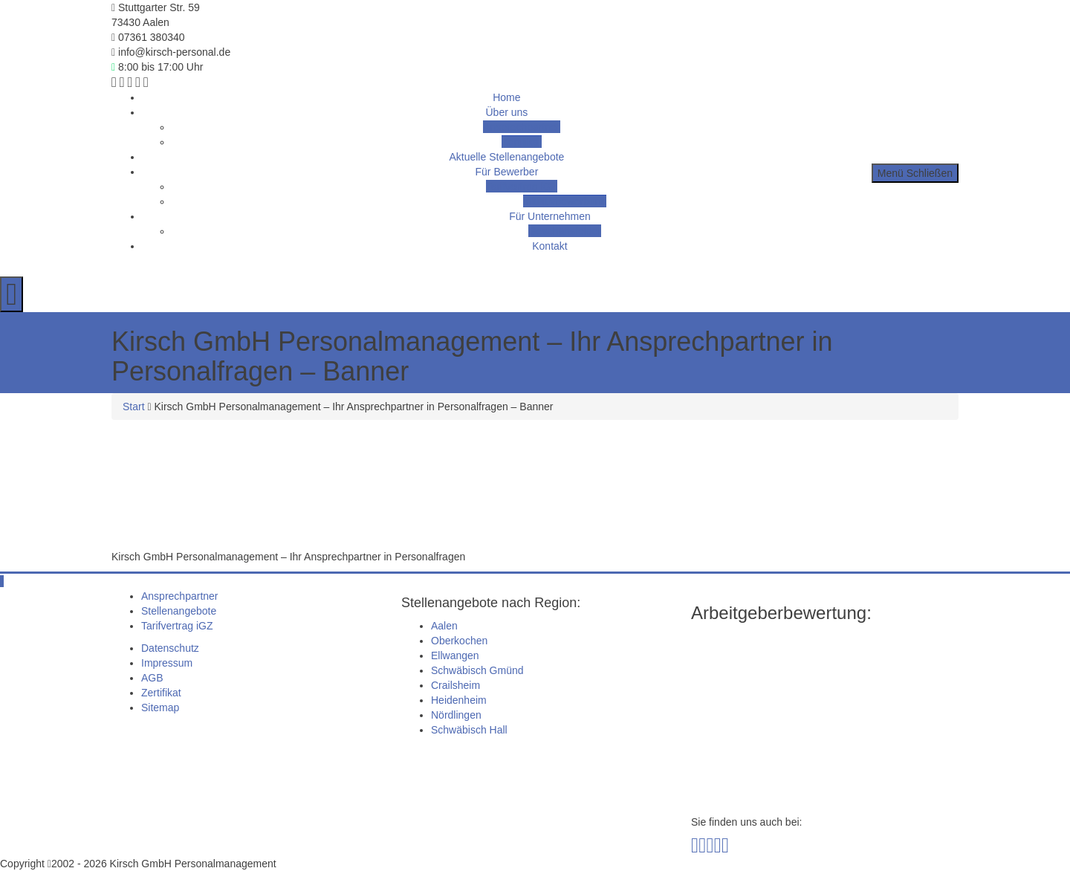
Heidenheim (459, 700)
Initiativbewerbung (565, 201)
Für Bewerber (507, 172)
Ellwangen (455, 655)
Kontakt (549, 246)
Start (134, 406)
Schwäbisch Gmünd (477, 670)
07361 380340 (148, 37)
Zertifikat (522, 142)
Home (506, 97)
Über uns (507, 112)
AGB (152, 678)
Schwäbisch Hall (469, 730)
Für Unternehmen (550, 216)
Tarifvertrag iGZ (521, 186)
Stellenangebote (178, 611)
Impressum (166, 663)
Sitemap (160, 707)
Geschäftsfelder (564, 231)
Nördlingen (456, 715)
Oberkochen (459, 641)
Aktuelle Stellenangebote (506, 157)
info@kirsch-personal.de (170, 52)
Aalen (444, 626)
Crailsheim (455, 685)
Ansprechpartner (521, 127)
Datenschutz (170, 648)
